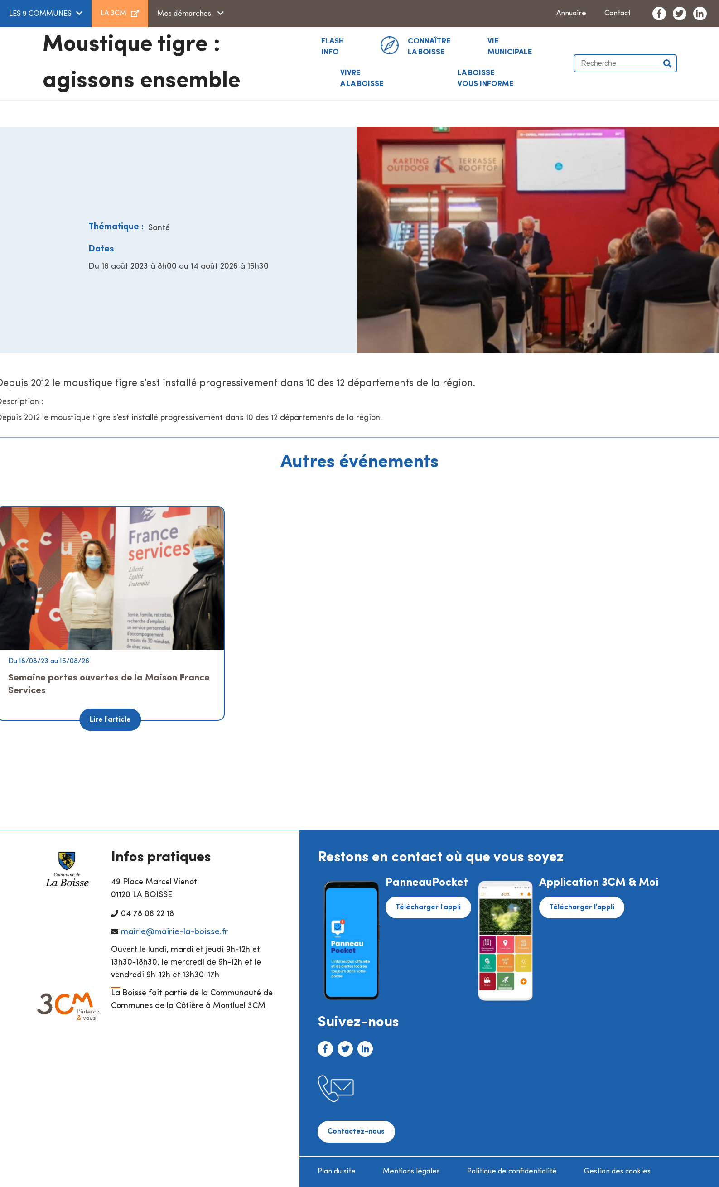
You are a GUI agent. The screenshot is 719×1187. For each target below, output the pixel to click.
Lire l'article (110, 720)
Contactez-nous (356, 1131)
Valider (668, 63)
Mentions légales (411, 1171)
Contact (617, 13)
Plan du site (337, 1171)
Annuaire (571, 13)
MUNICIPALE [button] (509, 46)
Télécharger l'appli (428, 907)
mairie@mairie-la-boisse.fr (174, 932)
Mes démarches (185, 14)
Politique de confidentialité (512, 1171)
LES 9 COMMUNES (40, 14)
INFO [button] (332, 46)
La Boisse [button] (429, 46)
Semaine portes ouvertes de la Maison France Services (109, 684)
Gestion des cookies (617, 1171)
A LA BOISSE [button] (362, 78)
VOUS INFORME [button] (486, 78)
